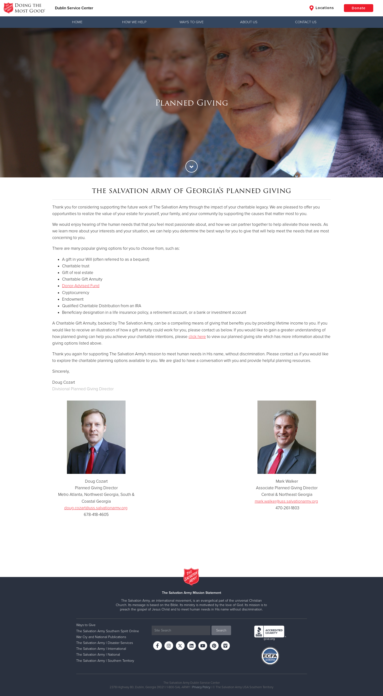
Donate (358, 8)
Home (77, 22)
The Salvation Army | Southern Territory (105, 661)
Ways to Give (191, 22)
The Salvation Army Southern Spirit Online (107, 631)
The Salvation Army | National (98, 654)
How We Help (134, 22)
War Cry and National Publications (101, 637)
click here (197, 336)
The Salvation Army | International (101, 649)
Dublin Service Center (74, 8)
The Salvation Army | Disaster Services (104, 643)
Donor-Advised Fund (80, 285)
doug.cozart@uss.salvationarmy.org (96, 508)
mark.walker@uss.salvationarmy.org (286, 501)
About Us (248, 22)
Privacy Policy (201, 687)
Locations (321, 8)
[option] (191, 102)
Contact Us (306, 22)
